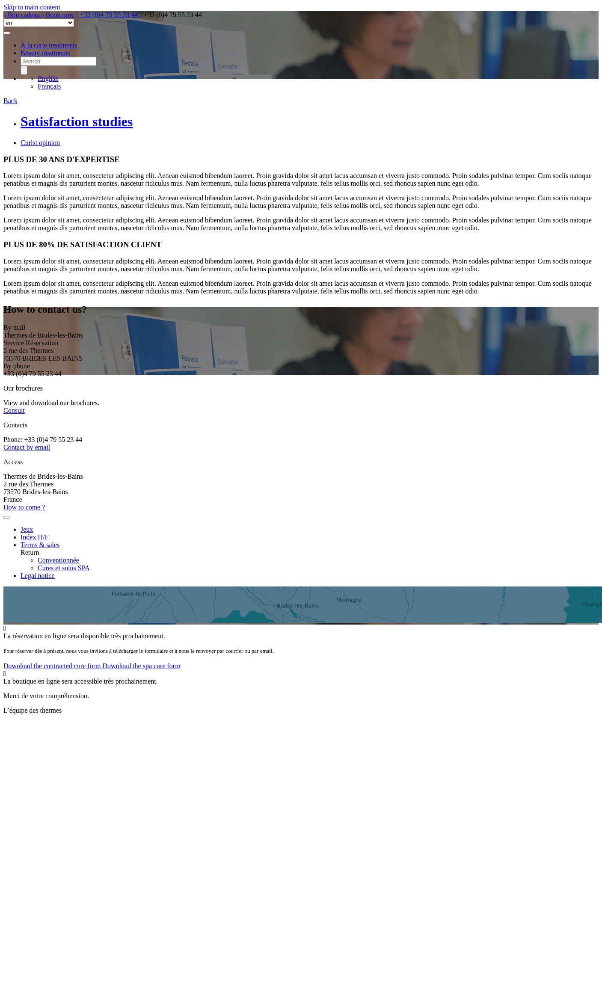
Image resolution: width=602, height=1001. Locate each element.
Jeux (27, 529)
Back (10, 100)
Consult (14, 410)
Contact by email (26, 447)
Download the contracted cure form (52, 665)
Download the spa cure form (141, 665)
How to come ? (24, 507)
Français (49, 86)
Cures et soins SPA (64, 568)
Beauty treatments (45, 52)
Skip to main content (31, 7)
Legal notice (38, 575)
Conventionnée (58, 560)
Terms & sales (40, 544)
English (48, 78)
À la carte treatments (49, 45)
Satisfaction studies (77, 121)
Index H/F (34, 537)
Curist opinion (40, 142)
